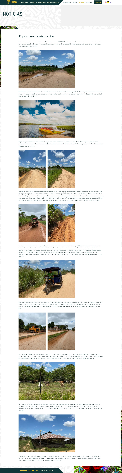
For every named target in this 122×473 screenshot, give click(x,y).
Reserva (98, 2)
